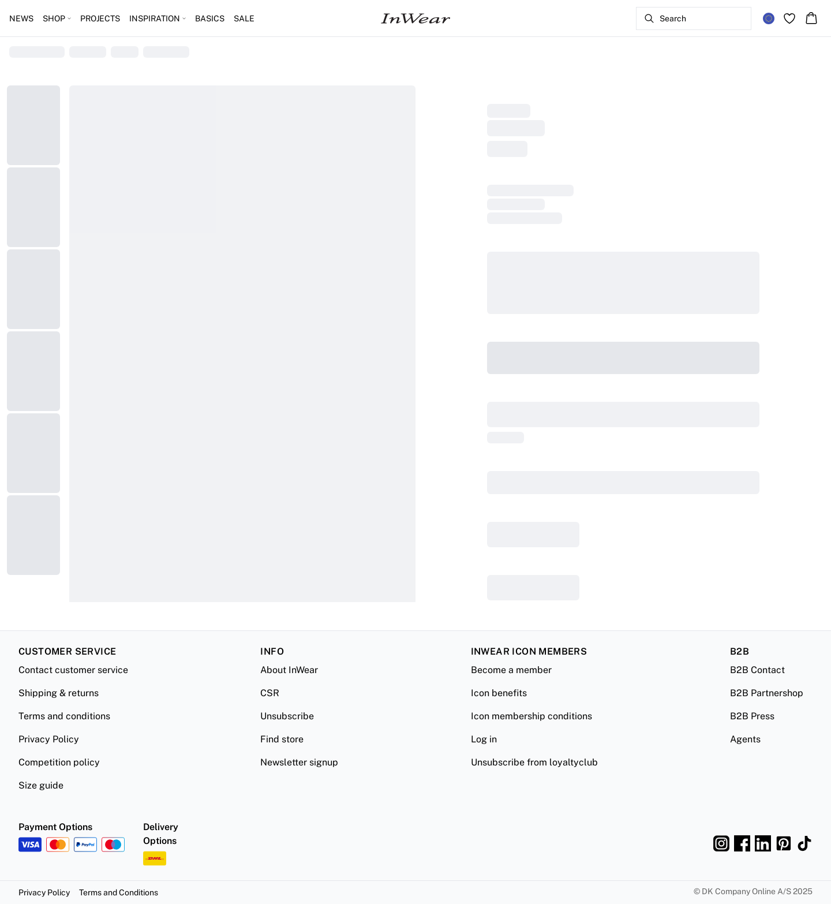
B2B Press (752, 716)
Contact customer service (73, 669)
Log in (484, 739)
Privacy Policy (48, 739)
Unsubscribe (287, 716)
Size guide (40, 785)
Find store (282, 739)
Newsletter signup (299, 762)
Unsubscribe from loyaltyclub (534, 762)
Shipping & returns (58, 693)
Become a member (511, 669)
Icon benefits (499, 693)
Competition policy (59, 762)
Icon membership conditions (531, 716)
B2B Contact (757, 669)
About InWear (289, 669)
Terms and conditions (64, 716)
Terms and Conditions (118, 892)
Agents (745, 739)
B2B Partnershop (766, 693)
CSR (269, 693)
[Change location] (768, 18)
